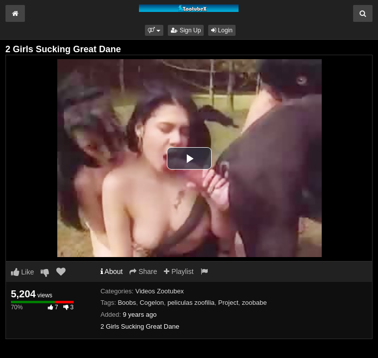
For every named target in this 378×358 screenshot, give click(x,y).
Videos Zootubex (159, 291)
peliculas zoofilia (191, 302)
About (112, 271)
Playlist (178, 271)
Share (143, 271)
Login (222, 30)
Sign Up (186, 30)
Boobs (127, 302)
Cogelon (151, 302)
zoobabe (254, 302)
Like (22, 272)
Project (228, 302)
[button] (154, 30)
